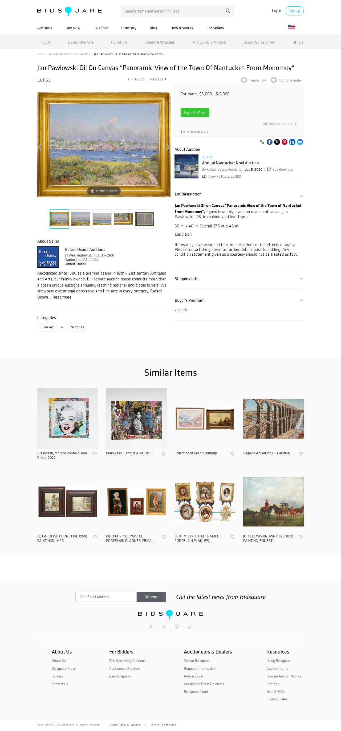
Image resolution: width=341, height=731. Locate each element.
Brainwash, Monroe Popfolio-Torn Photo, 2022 (62, 455)
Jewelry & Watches (159, 42)
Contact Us (60, 683)
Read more (61, 297)
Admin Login (193, 676)
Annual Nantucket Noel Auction (69, 54)
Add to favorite (289, 80)
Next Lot (158, 79)
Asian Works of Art (259, 42)
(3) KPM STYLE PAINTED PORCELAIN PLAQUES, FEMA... (130, 538)
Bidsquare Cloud (196, 691)
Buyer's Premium (190, 300)
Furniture (119, 42)
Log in (276, 11)
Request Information (200, 668)
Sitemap (272, 683)
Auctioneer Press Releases (204, 683)
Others (298, 42)
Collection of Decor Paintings (195, 453)
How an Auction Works (283, 676)
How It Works (181, 27)
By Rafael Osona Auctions (221, 169)
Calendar (101, 27)
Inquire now (257, 80)
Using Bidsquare (278, 660)
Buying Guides (276, 699)
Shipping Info (186, 278)
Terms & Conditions (163, 725)
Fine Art (44, 42)
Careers (57, 676)
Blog (153, 27)
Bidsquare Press (64, 668)
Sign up (294, 11)
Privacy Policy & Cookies (124, 725)
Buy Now (73, 27)
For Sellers (215, 27)
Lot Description (188, 194)
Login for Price (195, 112)
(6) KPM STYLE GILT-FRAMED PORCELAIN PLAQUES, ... (196, 538)
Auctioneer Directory (124, 668)
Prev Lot (135, 79)
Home (41, 54)
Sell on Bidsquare (197, 660)
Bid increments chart (194, 131)
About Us (59, 660)
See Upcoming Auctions (127, 660)
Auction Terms (277, 668)
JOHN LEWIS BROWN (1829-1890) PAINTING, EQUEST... (268, 538)
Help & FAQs (275, 691)
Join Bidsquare (120, 676)
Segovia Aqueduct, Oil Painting (266, 453)
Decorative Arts (81, 42)
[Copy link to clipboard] (262, 142)
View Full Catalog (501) (221, 176)
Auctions (44, 27)
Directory (128, 27)
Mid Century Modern (209, 42)
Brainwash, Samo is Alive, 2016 (129, 453)
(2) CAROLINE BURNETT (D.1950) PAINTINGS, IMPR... (62, 538)
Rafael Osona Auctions (85, 249)
